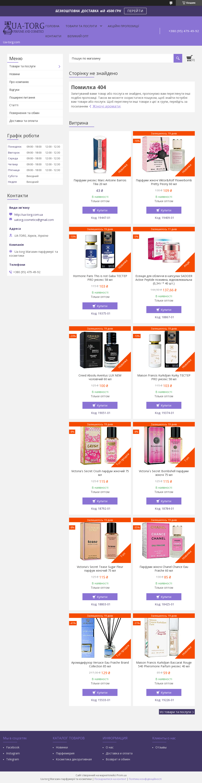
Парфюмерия (65, 753)
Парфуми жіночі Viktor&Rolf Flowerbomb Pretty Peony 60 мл (164, 182)
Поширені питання (22, 97)
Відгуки (14, 90)
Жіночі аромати (107, 106)
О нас (110, 747)
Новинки (62, 747)
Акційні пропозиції (123, 26)
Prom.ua (122, 775)
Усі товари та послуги (175, 712)
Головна (52, 26)
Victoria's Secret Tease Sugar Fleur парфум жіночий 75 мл (100, 568)
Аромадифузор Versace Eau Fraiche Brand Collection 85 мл (100, 664)
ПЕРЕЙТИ (135, 11)
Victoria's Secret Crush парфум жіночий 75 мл (100, 473)
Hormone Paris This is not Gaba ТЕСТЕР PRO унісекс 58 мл (100, 278)
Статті (13, 105)
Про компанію (19, 82)
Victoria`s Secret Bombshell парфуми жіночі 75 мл (164, 473)
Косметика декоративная (74, 759)
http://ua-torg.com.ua (28, 215)
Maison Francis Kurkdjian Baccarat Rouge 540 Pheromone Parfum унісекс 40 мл (164, 664)
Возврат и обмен (118, 759)
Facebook (12, 747)
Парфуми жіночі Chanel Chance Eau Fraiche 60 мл (164, 568)
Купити (102, 210)
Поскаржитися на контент (110, 779)
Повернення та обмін (24, 113)
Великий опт (78, 36)
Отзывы (161, 747)
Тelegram (12, 759)
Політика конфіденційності (145, 779)
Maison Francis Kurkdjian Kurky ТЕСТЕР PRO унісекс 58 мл (163, 377)
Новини (14, 74)
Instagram (13, 753)
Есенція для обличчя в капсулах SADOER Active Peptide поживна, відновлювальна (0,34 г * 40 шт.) (163, 279)
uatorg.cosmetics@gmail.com (34, 220)
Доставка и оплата (119, 753)
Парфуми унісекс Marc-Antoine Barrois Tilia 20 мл (100, 182)
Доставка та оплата (23, 121)
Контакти (53, 36)
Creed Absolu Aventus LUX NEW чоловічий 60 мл (100, 377)
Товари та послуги (81, 26)
